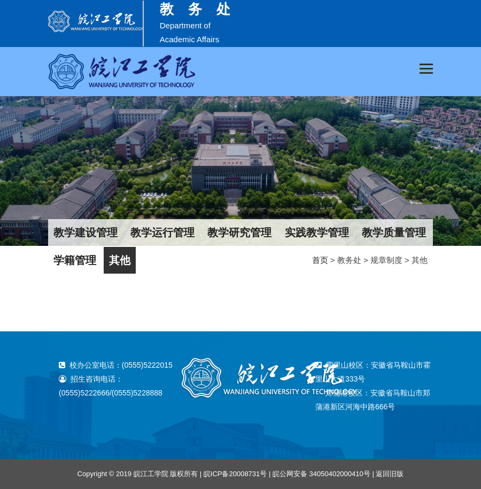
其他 (119, 260)
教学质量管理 (394, 232)
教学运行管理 (162, 232)
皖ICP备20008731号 (235, 474)
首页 (320, 260)
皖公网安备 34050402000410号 (321, 474)
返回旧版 (390, 474)
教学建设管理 (85, 232)
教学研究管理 (239, 232)
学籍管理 (74, 260)
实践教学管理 (317, 232)
